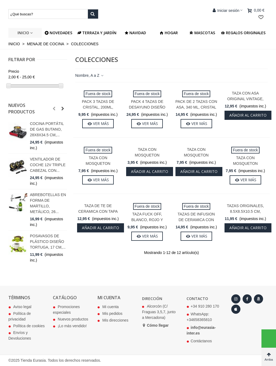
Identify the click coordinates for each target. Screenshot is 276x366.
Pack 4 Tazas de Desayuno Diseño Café (147, 107)
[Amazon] (258, 299)
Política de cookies (26, 326)
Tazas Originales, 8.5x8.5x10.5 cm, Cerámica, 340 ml (245, 211)
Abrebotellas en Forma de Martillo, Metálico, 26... (48, 203)
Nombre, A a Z (89, 75)
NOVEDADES (58, 32)
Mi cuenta (108, 307)
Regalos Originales (243, 32)
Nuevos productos (21, 108)
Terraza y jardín (96, 32)
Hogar (169, 32)
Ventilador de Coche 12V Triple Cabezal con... (47, 165)
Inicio (23, 32)
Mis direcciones (113, 320)
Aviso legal (19, 307)
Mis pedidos (110, 313)
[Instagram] (235, 299)
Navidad (135, 32)
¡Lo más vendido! (70, 326)
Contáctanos (201, 341)
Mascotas (202, 32)
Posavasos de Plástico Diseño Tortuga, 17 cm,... (48, 241)
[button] (54, 108)
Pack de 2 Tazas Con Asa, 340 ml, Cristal (196, 104)
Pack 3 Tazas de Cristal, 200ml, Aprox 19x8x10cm (98, 107)
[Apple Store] (235, 309)
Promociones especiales (66, 310)
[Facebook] (247, 299)
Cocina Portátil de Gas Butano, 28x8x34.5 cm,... (47, 129)
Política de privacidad (19, 316)
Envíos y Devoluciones (19, 335)
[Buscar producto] (93, 14)
